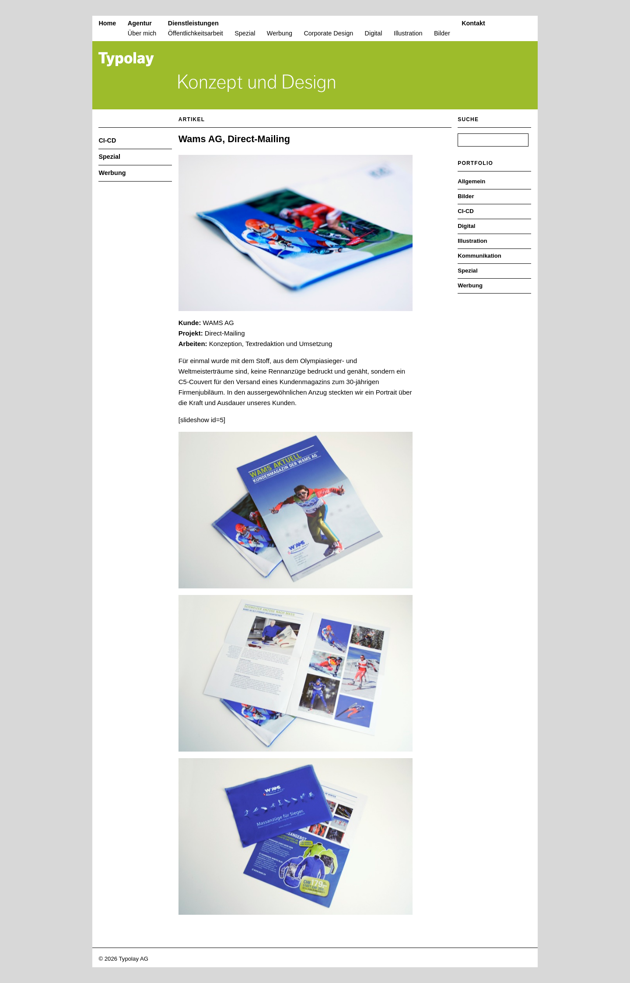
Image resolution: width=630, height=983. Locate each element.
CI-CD (107, 140)
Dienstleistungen (193, 23)
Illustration (408, 33)
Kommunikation (479, 255)
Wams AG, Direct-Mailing (234, 138)
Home (107, 23)
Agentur (140, 23)
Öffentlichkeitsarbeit (195, 33)
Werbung (279, 33)
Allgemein (471, 181)
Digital (373, 33)
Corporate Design (328, 33)
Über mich (142, 33)
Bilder (442, 33)
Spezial (244, 33)
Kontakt (473, 23)
